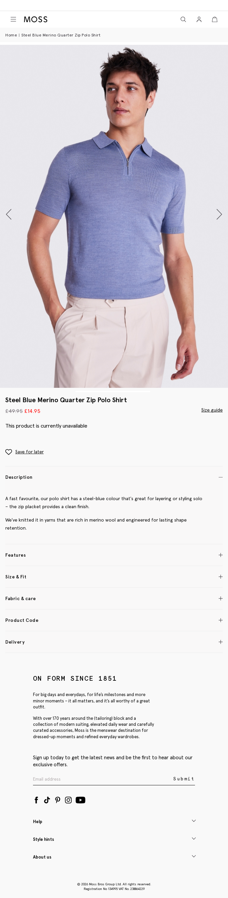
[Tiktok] (47, 798)
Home (11, 34)
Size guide (212, 410)
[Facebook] (36, 798)
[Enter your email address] (102, 779)
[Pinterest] (57, 798)
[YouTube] (80, 798)
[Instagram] (68, 798)
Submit (184, 779)
